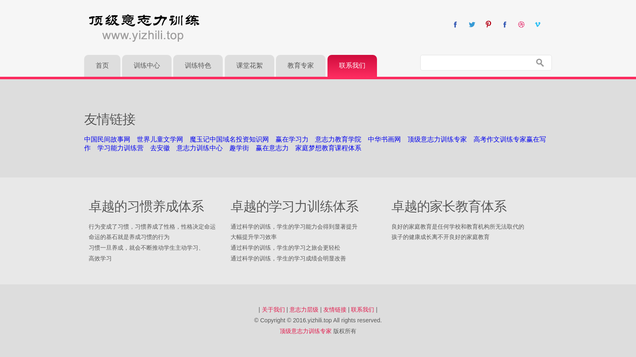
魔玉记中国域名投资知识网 (229, 139)
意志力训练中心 (200, 147)
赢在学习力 (292, 139)
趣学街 (239, 147)
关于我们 (273, 309)
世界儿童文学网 (160, 139)
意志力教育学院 (338, 139)
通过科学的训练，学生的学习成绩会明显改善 (288, 258)
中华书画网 (384, 139)
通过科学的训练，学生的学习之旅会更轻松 (285, 247)
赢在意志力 (272, 147)
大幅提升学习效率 (254, 237)
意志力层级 (304, 309)
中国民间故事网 (107, 139)
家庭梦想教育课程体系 (328, 147)
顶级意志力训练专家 (437, 139)
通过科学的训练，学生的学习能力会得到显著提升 (294, 226)
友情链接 (334, 309)
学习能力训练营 (120, 147)
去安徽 (160, 147)
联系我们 (362, 309)
